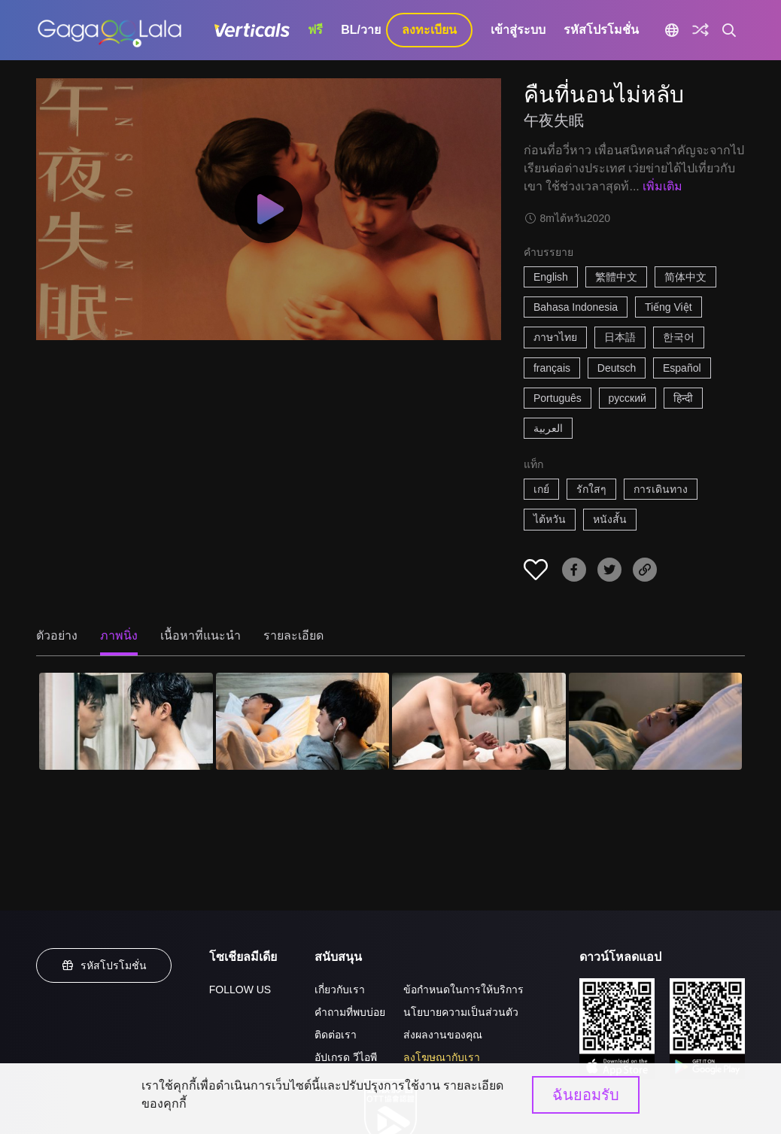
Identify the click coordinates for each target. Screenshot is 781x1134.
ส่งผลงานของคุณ (442, 1035)
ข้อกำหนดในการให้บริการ (463, 990)
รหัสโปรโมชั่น (601, 29)
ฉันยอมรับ (585, 1095)
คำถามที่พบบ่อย (350, 1012)
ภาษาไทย (555, 337)
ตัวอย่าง (56, 635)
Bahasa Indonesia (575, 307)
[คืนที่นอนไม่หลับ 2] (303, 722)
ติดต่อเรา (336, 1035)
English (550, 277)
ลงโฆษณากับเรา (441, 1057)
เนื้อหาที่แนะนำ (200, 635)
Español (682, 368)
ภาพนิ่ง (119, 635)
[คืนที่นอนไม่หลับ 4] (656, 722)
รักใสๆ (591, 489)
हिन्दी (683, 398)
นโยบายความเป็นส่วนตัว (460, 1012)
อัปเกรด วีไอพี (346, 1057)
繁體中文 (616, 277)
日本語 (620, 337)
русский (627, 398)
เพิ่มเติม (662, 186)
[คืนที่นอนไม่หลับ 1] (126, 722)
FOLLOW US (240, 990)
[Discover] (700, 30)
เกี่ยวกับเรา (340, 990)
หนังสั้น (610, 519)
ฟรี (315, 29)
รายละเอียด (293, 635)
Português (557, 398)
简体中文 (685, 277)
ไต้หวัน (549, 519)
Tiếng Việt (668, 307)
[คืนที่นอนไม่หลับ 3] (479, 722)
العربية (548, 428)
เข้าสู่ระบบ (518, 29)
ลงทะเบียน (429, 29)
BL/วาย (361, 29)
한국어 (678, 337)
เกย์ (541, 489)
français (551, 368)
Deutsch (616, 368)
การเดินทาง (661, 489)
